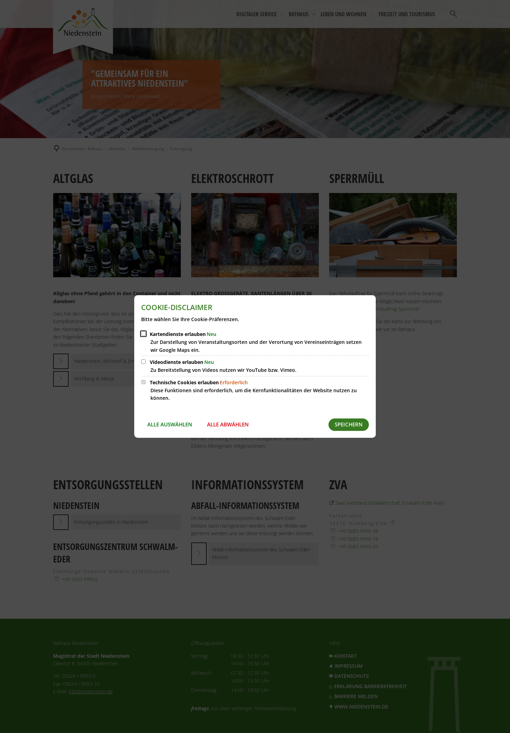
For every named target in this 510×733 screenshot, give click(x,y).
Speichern (349, 424)
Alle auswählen (169, 424)
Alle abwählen (228, 424)
